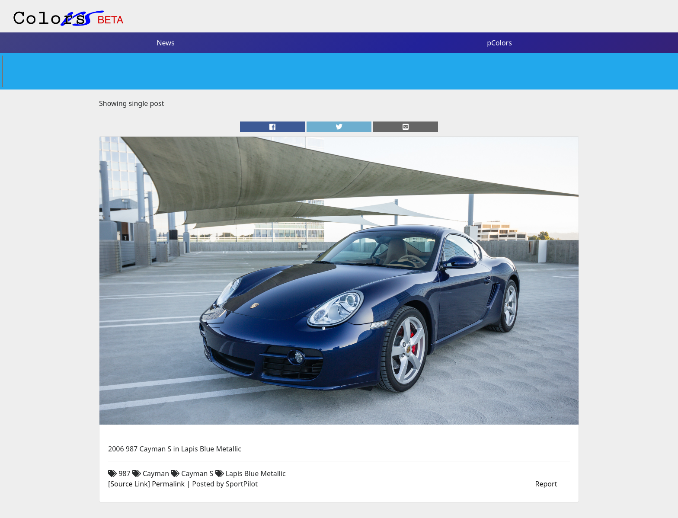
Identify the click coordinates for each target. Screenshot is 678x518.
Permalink (168, 484)
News (165, 43)
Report (546, 484)
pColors (499, 43)
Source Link (128, 484)
